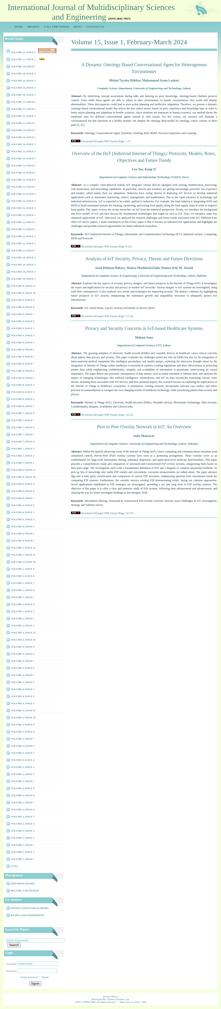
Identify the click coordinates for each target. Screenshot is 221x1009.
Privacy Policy (110, 996)
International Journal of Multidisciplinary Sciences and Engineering (91, 12)
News (78, 26)
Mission (33, 26)
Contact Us (95, 26)
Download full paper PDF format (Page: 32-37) (107, 513)
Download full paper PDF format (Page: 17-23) (107, 316)
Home (18, 26)
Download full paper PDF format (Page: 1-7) (105, 141)
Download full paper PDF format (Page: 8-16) (106, 246)
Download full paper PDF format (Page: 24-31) (107, 414)
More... (15, 866)
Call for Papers (56, 26)
